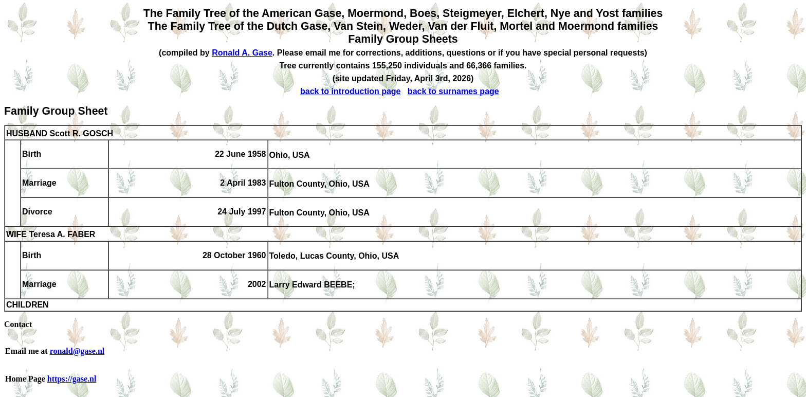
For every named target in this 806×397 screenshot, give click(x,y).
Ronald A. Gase (242, 52)
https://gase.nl (72, 378)
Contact (18, 324)
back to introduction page (350, 91)
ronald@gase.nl (77, 351)
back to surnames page (453, 91)
